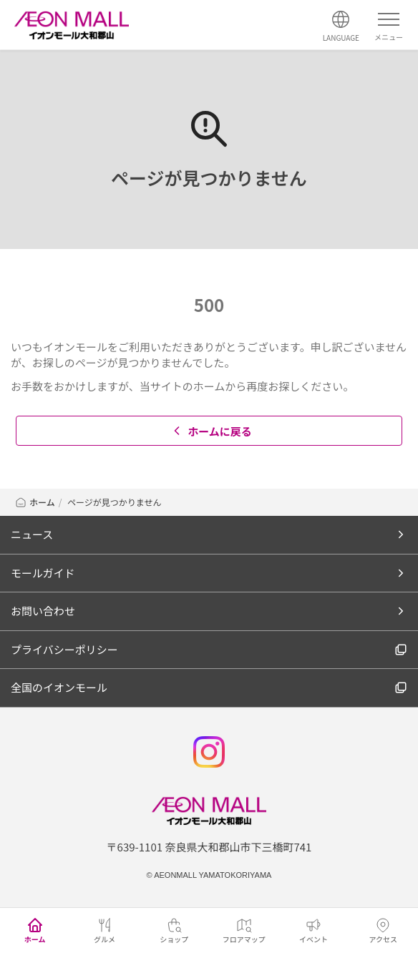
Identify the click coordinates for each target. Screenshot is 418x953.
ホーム (34, 502)
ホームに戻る (211, 431)
